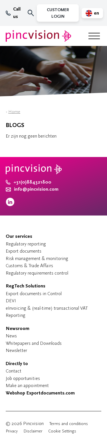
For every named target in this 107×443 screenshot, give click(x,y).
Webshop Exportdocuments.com (40, 393)
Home (14, 111)
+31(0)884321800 (28, 182)
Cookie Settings (62, 431)
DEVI (11, 300)
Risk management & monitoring (37, 258)
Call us (13, 12)
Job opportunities (23, 378)
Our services (19, 236)
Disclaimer (33, 431)
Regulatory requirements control (37, 273)
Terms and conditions (68, 423)
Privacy (12, 431)
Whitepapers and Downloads (34, 343)
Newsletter (16, 350)
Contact (13, 371)
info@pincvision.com (36, 189)
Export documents (23, 251)
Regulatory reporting (26, 244)
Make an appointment (27, 385)
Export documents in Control (34, 293)
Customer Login (58, 13)
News (11, 336)
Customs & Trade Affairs (29, 265)
